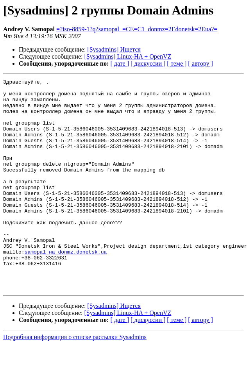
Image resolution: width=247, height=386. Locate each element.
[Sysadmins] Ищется (114, 49)
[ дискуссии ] (148, 63)
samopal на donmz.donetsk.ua (66, 286)
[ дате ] (119, 63)
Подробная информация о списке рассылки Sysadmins (75, 379)
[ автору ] (200, 63)
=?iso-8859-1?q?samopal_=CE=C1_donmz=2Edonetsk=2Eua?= (136, 29)
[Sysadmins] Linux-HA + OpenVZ (128, 56)
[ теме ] (176, 63)
